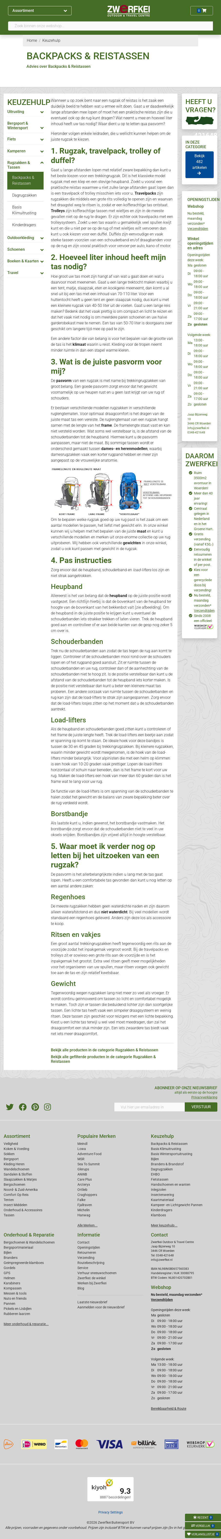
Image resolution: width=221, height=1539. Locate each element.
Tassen (9, 1215)
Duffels (115, 234)
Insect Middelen (15, 1205)
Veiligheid (11, 1144)
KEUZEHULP (28, 102)
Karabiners (12, 1283)
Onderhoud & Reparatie (29, 1235)
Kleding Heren (14, 1164)
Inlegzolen (158, 1190)
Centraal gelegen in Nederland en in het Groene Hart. (203, 519)
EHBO (155, 1174)
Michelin (83, 1210)
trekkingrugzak (107, 175)
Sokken (9, 1154)
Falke (81, 1200)
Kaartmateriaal (162, 1200)
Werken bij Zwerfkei (91, 1283)
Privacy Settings (110, 1512)
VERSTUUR (201, 1107)
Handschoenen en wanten (170, 1184)
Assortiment (39, 10)
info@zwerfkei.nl (198, 428)
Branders (11, 1258)
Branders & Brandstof (167, 1164)
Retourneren (86, 1252)
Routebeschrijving (90, 1263)
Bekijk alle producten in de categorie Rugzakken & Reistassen (104, 1050)
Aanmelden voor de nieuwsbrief (101, 1307)
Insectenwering (162, 1195)
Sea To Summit (88, 1164)
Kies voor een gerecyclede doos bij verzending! (203, 580)
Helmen (9, 1278)
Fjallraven (84, 1205)
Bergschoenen (14, 1184)
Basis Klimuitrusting (166, 1149)
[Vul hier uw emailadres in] (149, 1107)
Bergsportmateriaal (18, 1247)
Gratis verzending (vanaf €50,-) (203, 539)
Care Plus (84, 1179)
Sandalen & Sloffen (18, 1174)
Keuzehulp (162, 1136)
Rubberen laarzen (17, 1314)
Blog (80, 1288)
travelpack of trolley (78, 193)
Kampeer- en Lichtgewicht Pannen (177, 1205)
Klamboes (158, 1215)
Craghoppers (87, 1195)
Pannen (9, 1304)
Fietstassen (159, 1179)
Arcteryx (83, 1184)
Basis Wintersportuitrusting (171, 1154)
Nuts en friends (15, 1298)
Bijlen (155, 1159)
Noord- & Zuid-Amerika (21, 1190)
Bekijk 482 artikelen (199, 164)
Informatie (88, 1235)
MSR (80, 1159)
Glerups (83, 1169)
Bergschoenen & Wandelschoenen (29, 1242)
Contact (83, 1242)
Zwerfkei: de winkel (91, 1278)
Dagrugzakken (24, 195)
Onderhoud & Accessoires (23, 1210)
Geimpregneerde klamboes (24, 1263)
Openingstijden (88, 1247)
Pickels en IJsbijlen (18, 1309)
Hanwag (83, 1215)
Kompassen (13, 1288)
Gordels (9, 1268)
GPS (7, 1273)
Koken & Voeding (16, 1149)
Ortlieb (82, 1190)
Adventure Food (89, 1154)
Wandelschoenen (16, 1169)
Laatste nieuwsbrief (92, 1302)
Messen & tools (15, 1293)
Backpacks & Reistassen (169, 1144)
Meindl (82, 1144)
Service (82, 1268)
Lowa (81, 1149)
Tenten (9, 1200)
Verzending (85, 1258)
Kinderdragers (24, 225)
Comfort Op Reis (16, 1195)
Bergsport (11, 1159)
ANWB (82, 1174)
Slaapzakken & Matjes (20, 1179)
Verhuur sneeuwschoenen (97, 1273)
